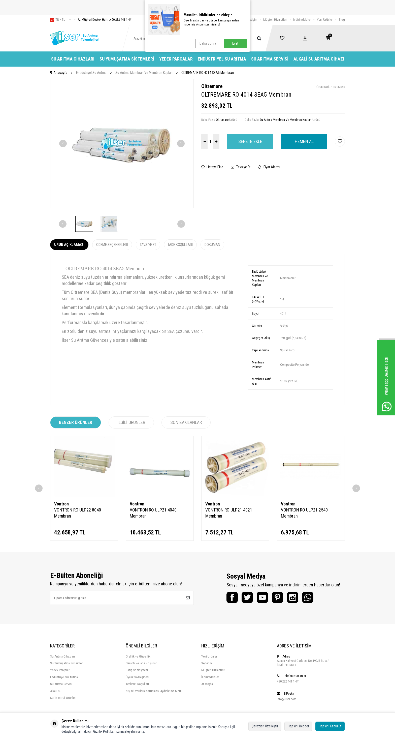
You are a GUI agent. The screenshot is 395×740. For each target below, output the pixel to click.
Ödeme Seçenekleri (112, 244)
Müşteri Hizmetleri (275, 19)
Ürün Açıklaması (69, 244)
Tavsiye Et (240, 167)
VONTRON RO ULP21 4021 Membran (228, 513)
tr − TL (60, 20)
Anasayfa (58, 73)
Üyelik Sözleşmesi (137, 677)
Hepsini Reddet (298, 726)
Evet (235, 43)
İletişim (252, 19)
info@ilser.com (286, 699)
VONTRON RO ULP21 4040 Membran (153, 513)
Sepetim (206, 663)
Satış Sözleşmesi (137, 670)
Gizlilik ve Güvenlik (138, 656)
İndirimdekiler (302, 19)
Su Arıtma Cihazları (72, 59)
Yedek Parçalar (176, 59)
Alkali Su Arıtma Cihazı (318, 59)
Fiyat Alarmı (269, 167)
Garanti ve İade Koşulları (141, 663)
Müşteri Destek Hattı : (103, 19)
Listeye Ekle (212, 167)
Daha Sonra (208, 43)
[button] (63, 143)
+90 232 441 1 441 (288, 681)
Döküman (212, 244)
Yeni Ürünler (325, 19)
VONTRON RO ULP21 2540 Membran (304, 513)
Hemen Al (304, 141)
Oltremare (211, 86)
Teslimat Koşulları (137, 684)
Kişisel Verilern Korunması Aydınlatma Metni (154, 691)
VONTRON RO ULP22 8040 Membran (77, 513)
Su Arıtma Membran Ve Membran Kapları (144, 73)
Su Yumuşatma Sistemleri (127, 59)
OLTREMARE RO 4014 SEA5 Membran (207, 73)
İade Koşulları (180, 244)
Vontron (61, 503)
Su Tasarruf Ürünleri (63, 698)
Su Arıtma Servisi (269, 59)
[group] (121, 143)
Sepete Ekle (250, 141)
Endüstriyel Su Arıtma (222, 59)
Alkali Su (55, 691)
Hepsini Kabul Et (330, 726)
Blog (342, 19)
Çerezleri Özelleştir (265, 726)
